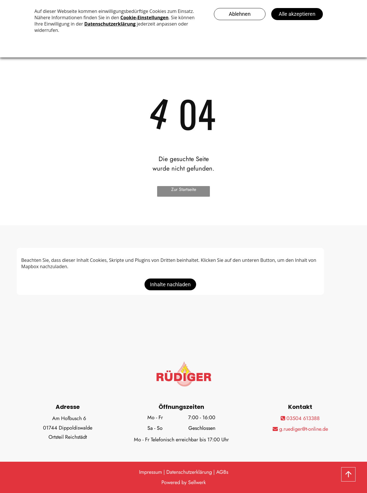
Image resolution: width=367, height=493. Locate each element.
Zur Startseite (183, 189)
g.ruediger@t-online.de (300, 429)
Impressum (150, 472)
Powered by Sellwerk (183, 482)
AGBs (222, 472)
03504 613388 (300, 418)
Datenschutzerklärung (189, 472)
